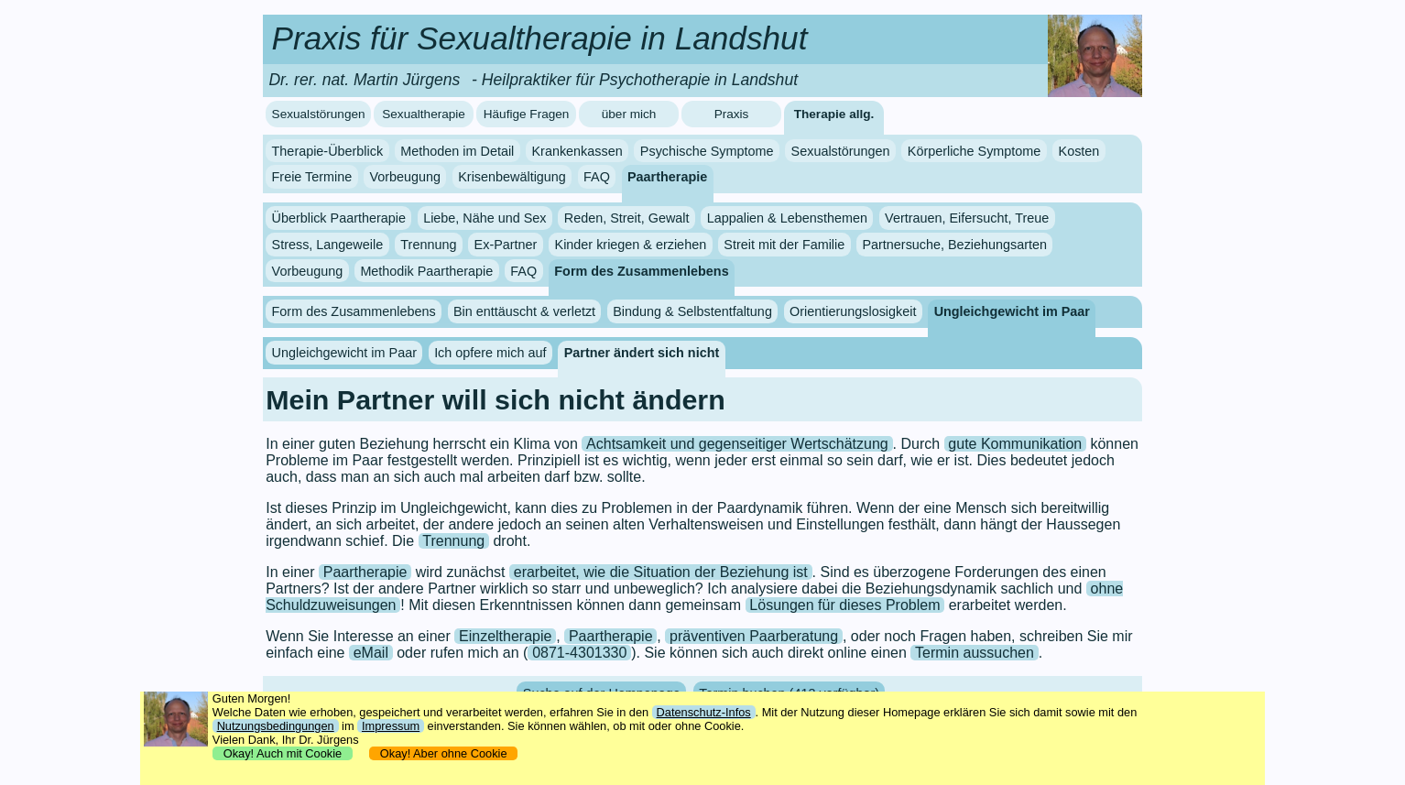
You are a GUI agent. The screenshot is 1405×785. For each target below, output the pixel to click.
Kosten (1079, 151)
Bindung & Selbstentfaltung (692, 311)
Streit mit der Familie (784, 244)
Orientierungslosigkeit (853, 311)
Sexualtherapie (423, 114)
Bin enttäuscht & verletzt (524, 311)
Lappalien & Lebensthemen (787, 218)
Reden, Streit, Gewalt (627, 218)
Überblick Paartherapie (339, 218)
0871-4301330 (579, 652)
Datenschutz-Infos (704, 712)
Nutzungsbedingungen (275, 726)
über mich (629, 114)
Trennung (428, 244)
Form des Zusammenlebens (641, 271)
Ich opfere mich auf (490, 352)
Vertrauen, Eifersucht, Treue (967, 218)
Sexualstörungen (318, 114)
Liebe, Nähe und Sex (484, 218)
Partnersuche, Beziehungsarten (954, 244)
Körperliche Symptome (974, 151)
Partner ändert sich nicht (642, 352)
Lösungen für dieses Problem (844, 605)
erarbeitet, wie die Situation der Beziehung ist (661, 572)
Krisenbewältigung (512, 176)
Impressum (390, 726)
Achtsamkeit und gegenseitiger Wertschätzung (737, 444)
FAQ (596, 176)
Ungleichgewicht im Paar (1012, 311)
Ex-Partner (506, 244)
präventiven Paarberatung (754, 636)
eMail (371, 652)
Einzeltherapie (505, 636)
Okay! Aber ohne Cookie (444, 753)
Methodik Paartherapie (426, 271)
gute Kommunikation (1015, 444)
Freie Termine (312, 176)
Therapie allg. (834, 114)
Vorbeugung (405, 176)
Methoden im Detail (457, 151)
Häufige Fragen (527, 114)
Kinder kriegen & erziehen (631, 244)
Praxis (731, 114)
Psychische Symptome (707, 151)
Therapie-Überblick (328, 151)
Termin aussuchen (974, 652)
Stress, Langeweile (328, 244)
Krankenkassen (576, 151)
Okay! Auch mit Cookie (283, 753)
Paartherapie (667, 176)
